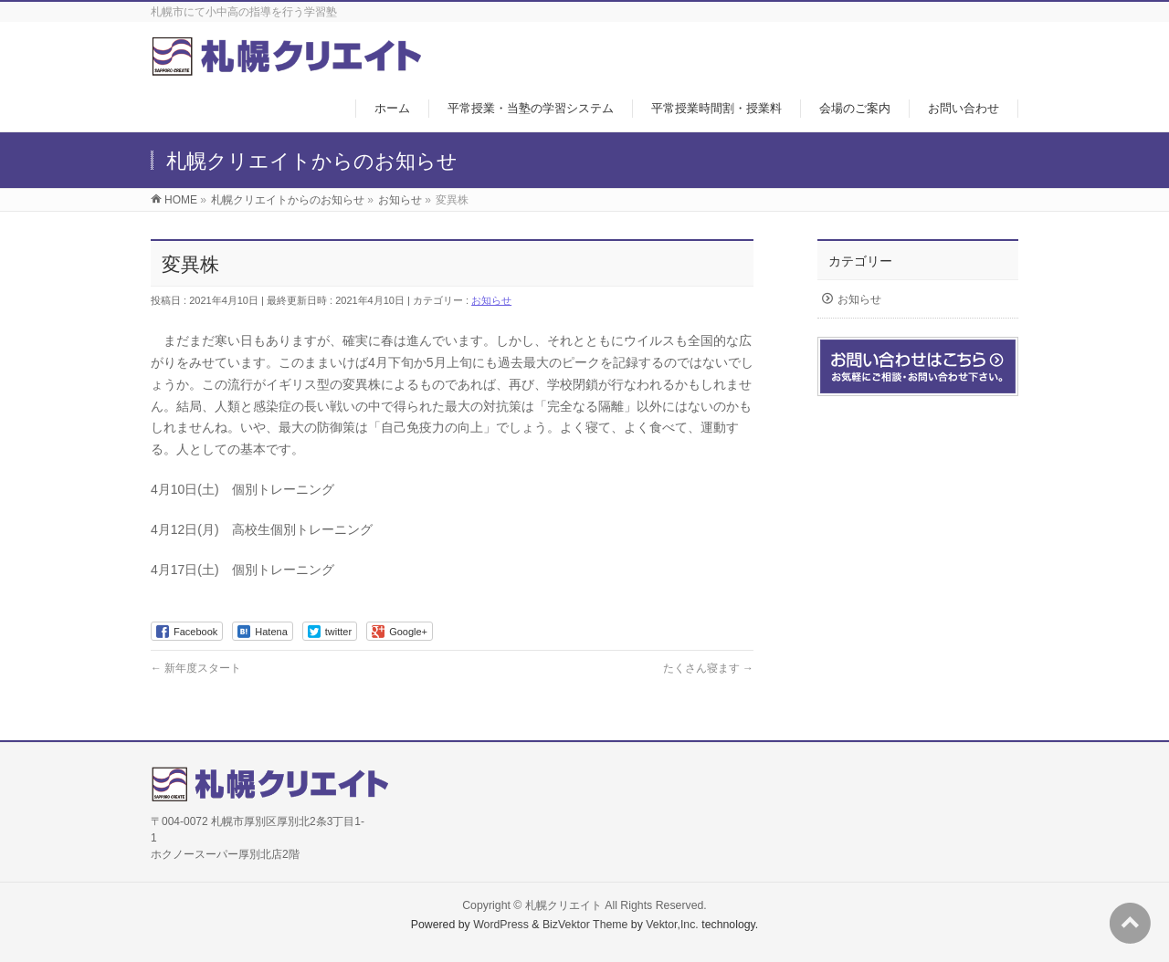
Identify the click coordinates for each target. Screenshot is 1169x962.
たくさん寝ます (708, 668)
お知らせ (491, 300)
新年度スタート (196, 668)
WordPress (501, 924)
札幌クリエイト (563, 905)
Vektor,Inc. (672, 924)
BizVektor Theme (585, 924)
